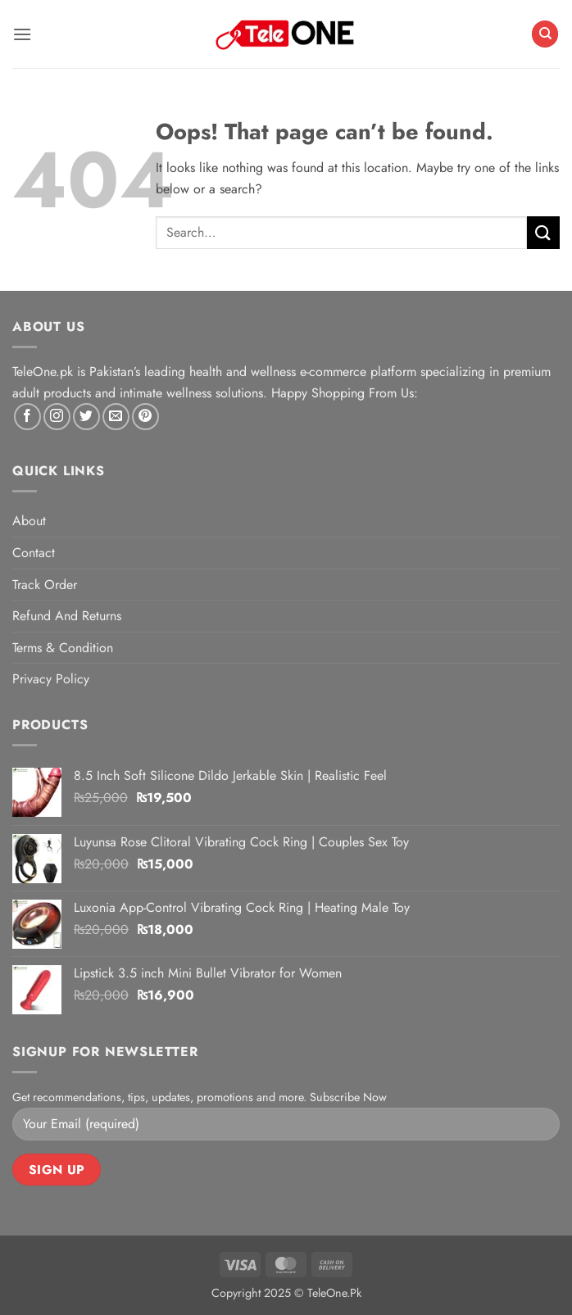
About (29, 520)
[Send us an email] (115, 416)
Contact (33, 552)
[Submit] (543, 232)
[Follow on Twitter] (86, 416)
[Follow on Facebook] (27, 416)
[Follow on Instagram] (56, 416)
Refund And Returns (66, 615)
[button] (22, 34)
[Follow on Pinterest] (145, 416)
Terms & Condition (62, 647)
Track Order (44, 584)
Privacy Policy (50, 678)
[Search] (545, 34)
